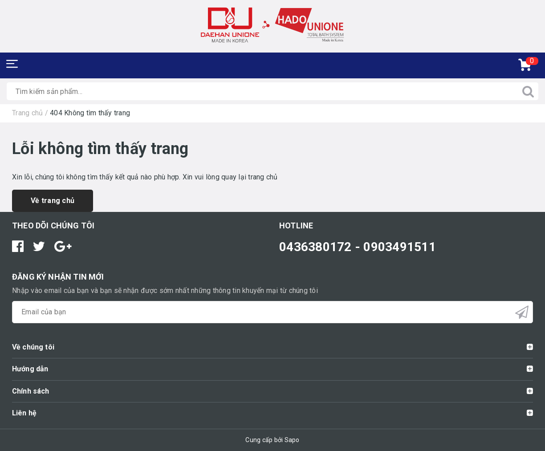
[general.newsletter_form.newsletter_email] (272, 312)
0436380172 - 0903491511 (357, 247)
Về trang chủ (52, 200)
